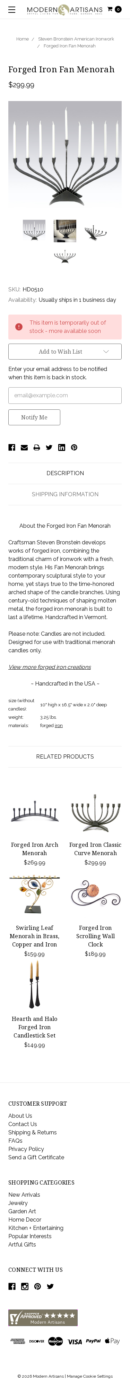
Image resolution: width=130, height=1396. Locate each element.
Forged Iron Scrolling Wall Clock (95, 936)
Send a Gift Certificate (36, 1157)
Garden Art (22, 1211)
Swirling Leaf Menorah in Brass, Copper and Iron (34, 936)
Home (22, 39)
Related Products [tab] (65, 756)
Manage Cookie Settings (90, 1376)
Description (65, 473)
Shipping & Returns (32, 1132)
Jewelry (18, 1203)
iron (59, 725)
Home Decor (24, 1219)
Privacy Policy (26, 1149)
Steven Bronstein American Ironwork (76, 39)
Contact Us (22, 1124)
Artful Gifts (22, 1244)
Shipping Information (65, 494)
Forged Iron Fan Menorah (70, 45)
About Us (20, 1116)
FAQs (15, 1140)
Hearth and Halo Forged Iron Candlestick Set (35, 1027)
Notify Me (34, 417)
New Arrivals (24, 1194)
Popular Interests (30, 1236)
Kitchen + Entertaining (35, 1228)
